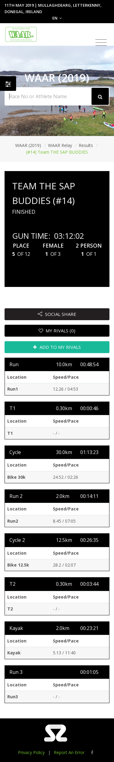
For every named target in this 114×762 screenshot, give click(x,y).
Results (86, 145)
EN (57, 18)
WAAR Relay (60, 145)
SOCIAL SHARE (57, 314)
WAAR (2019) (28, 145)
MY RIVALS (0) (57, 330)
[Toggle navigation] (101, 42)
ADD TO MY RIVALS (57, 347)
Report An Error (69, 752)
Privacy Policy (31, 752)
